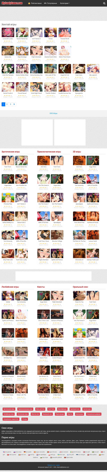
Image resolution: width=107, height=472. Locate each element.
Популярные (52, 3)
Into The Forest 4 (44, 187)
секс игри (44, 459)
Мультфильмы (62, 411)
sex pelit (70, 456)
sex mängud (80, 456)
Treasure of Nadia (8, 396)
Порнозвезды (60, 416)
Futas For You (79, 304)
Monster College (57, 243)
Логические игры (23, 416)
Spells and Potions (57, 261)
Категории (64, 3)
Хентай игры (87, 411)
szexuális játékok (56, 459)
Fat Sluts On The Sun (79, 243)
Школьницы (79, 416)
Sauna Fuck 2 (21, 224)
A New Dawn (57, 396)
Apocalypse (57, 224)
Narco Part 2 (57, 378)
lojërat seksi (68, 459)
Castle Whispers (57, 359)
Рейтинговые (36, 3)
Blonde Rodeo (21, 378)
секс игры (18, 453)
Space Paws (43, 359)
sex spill (86, 453)
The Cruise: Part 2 (43, 396)
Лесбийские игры (10, 288)
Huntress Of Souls (92, 224)
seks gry (51, 456)
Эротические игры (11, 153)
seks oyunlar (11, 456)
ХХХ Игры (53, 115)
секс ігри (61, 456)
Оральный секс (80, 288)
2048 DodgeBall (21, 359)
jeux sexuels (63, 453)
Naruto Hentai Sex (21, 168)
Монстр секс (35, 416)
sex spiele (28, 453)
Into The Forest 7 (44, 205)
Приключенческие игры (49, 153)
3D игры (77, 153)
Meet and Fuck (40, 411)
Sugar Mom (7, 187)
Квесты (41, 288)
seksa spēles (92, 456)
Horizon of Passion (8, 378)
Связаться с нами (53, 467)
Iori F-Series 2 (21, 205)
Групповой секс (75, 411)
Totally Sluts (92, 378)
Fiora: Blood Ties (79, 224)
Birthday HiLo (8, 359)
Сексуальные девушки (94, 416)
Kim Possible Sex (21, 187)
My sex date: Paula (57, 341)
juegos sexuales (39, 453)
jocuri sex (22, 456)
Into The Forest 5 (57, 205)
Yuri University (8, 243)
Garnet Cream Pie (79, 359)
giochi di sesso (75, 453)
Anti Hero (43, 168)
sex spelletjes (41, 456)
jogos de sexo (52, 453)
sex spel (95, 453)
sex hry (31, 456)
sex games (7, 453)
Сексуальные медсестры (10, 421)
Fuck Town (51, 411)
